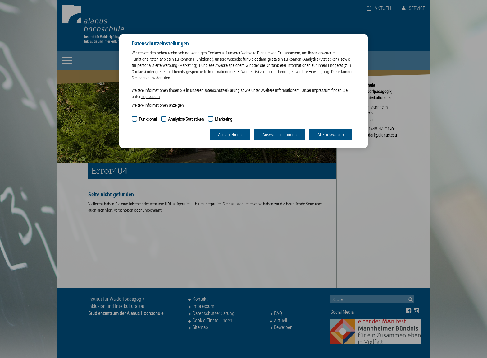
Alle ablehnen (230, 134)
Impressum (150, 96)
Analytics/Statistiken (186, 119)
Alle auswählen (330, 134)
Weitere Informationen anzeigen (158, 105)
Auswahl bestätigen (279, 134)
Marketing (223, 119)
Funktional (148, 119)
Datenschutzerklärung (221, 90)
